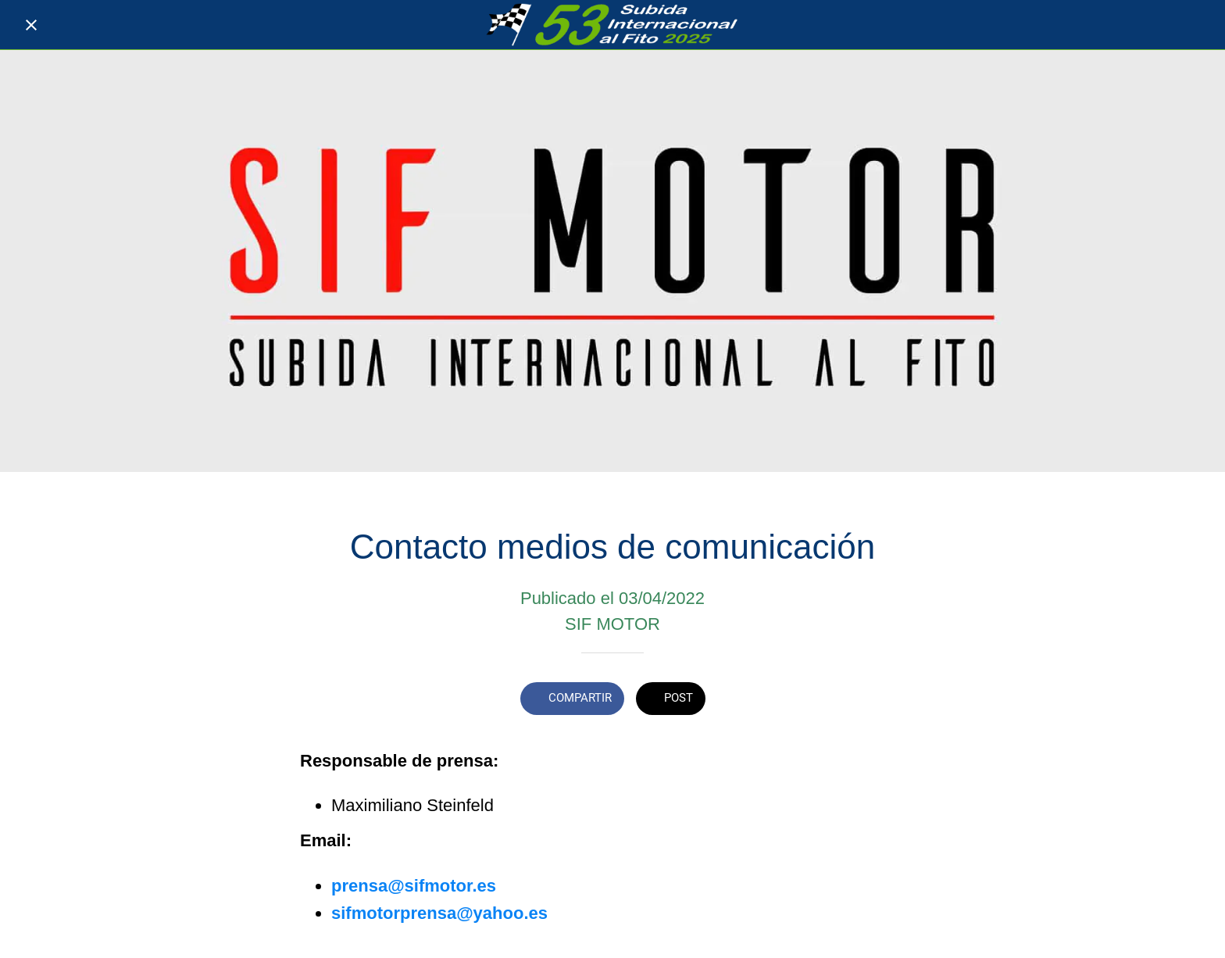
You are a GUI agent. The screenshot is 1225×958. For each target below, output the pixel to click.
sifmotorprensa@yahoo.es (439, 913)
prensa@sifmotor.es (413, 885)
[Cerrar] (31, 25)
